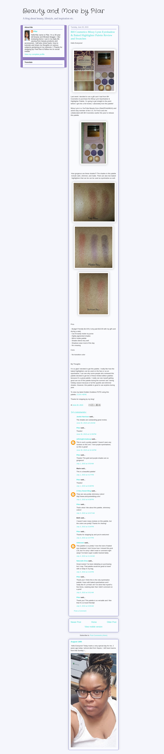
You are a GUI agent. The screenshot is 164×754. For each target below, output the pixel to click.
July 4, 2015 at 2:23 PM (85, 572)
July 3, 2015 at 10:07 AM (86, 513)
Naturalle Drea (82, 561)
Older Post (111, 622)
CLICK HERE (82, 394)
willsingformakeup (84, 439)
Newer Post (76, 622)
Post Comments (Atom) (98, 635)
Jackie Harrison (83, 417)
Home (94, 622)
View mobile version (93, 627)
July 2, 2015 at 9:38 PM (85, 499)
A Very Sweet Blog (84, 491)
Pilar (78, 428)
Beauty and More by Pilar (63, 11)
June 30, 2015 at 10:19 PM (86, 450)
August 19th (76, 642)
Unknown (80, 543)
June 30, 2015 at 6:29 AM (86, 423)
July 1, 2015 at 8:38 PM (85, 486)
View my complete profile (34, 54)
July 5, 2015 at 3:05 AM (85, 606)
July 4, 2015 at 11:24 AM (86, 556)
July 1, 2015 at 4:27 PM (85, 475)
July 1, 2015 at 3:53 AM (85, 464)
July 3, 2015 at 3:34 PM (85, 527)
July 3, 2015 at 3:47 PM (85, 538)
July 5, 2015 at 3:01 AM (85, 592)
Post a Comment (80, 611)
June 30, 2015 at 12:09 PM (86, 434)
